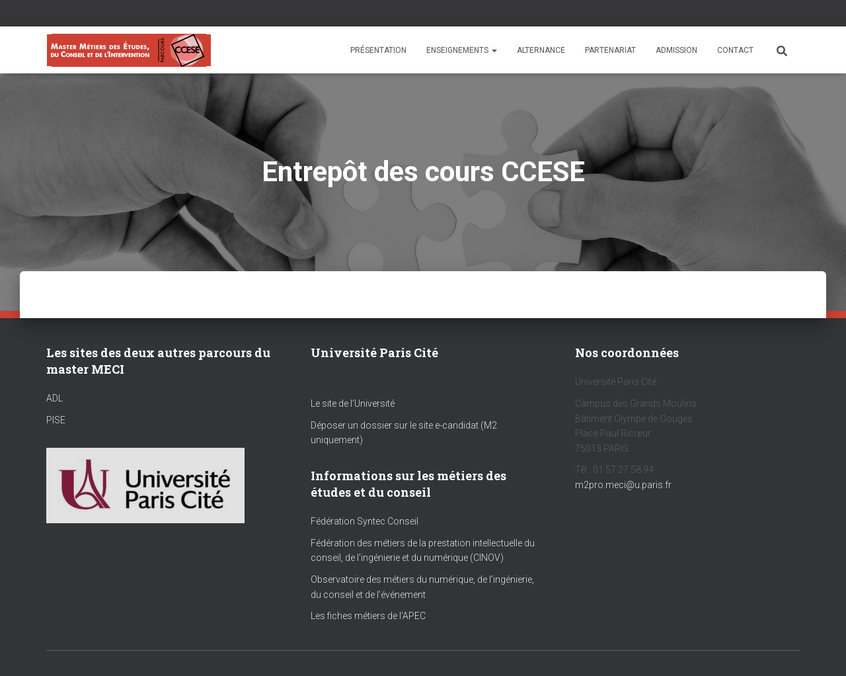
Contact (735, 50)
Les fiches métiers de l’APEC (368, 616)
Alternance (541, 50)
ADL (54, 398)
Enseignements (461, 50)
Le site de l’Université (353, 403)
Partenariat (610, 50)
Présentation (378, 50)
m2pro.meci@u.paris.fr (623, 485)
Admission (676, 50)
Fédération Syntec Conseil (364, 521)
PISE (55, 420)
